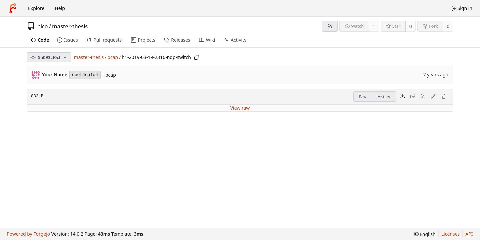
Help (60, 8)
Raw (362, 96)
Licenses (450, 234)
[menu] (425, 234)
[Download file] (402, 96)
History (384, 96)
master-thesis (70, 26)
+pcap (109, 75)
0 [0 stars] (410, 26)
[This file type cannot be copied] (413, 96)
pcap (112, 57)
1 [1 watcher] (374, 26)
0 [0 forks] (448, 26)
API (469, 234)
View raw (240, 108)
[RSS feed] (330, 26)
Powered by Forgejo (28, 234)
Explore (36, 8)
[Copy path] (196, 57)
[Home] (12, 8)
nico (42, 26)
